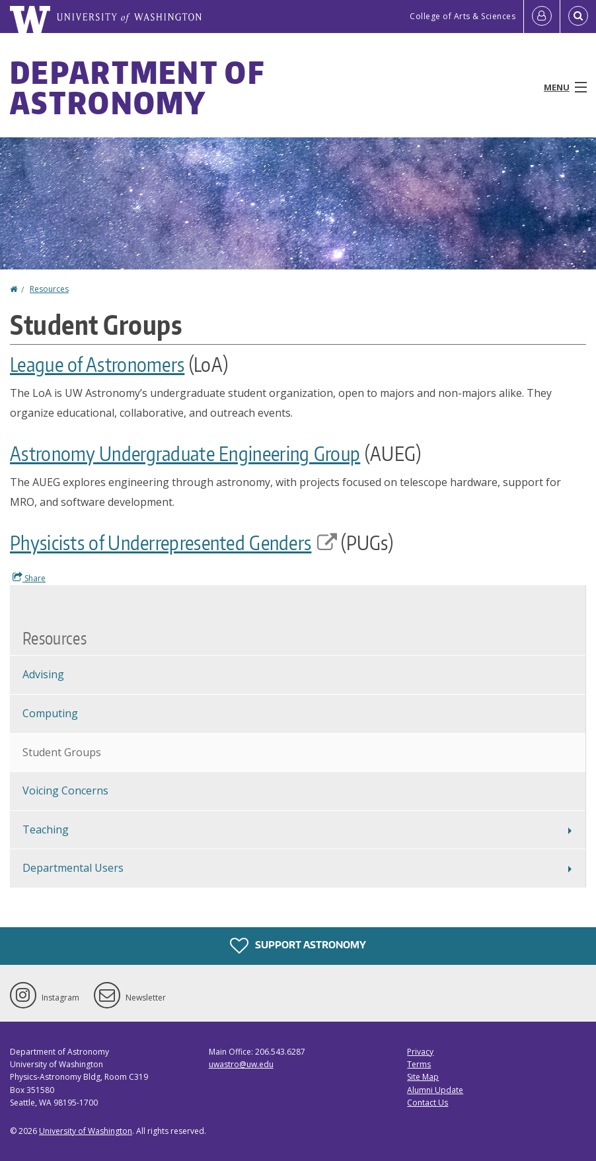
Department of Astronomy (137, 87)
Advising (43, 674)
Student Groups (61, 752)
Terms (419, 1064)
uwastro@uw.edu (241, 1064)
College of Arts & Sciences (462, 16)
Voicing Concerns (65, 790)
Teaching (45, 829)
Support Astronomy (298, 945)
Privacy (420, 1051)
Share (29, 578)
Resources (49, 289)
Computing (50, 713)
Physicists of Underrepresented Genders (173, 542)
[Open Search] (578, 16)
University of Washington (85, 1131)
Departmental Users (73, 868)
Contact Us (427, 1102)
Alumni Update (435, 1090)
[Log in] (542, 16)
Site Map (423, 1076)
